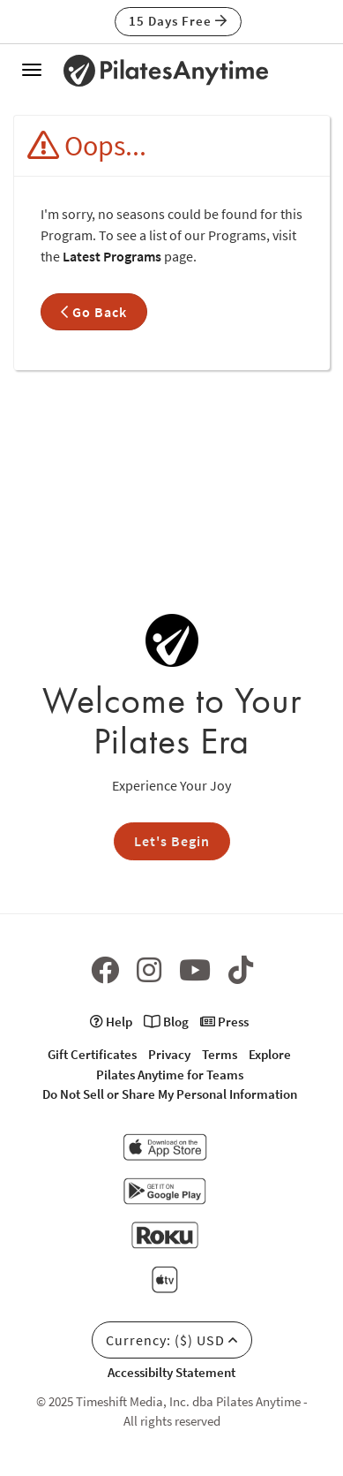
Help (111, 1021)
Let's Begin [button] (172, 841)
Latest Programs (112, 256)
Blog (166, 1021)
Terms (219, 1054)
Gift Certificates (92, 1054)
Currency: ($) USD (172, 1340)
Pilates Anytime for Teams (169, 1074)
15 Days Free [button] (178, 20)
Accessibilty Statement (171, 1372)
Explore (270, 1054)
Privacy (169, 1054)
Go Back (94, 312)
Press (224, 1021)
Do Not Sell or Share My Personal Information (169, 1094)
